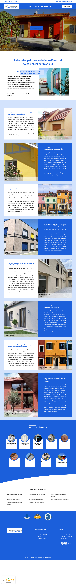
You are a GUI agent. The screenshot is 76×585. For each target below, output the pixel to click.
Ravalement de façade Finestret (36, 502)
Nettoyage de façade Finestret (36, 499)
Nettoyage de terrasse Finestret (14, 494)
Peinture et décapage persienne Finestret (14, 503)
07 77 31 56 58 (16, 1)
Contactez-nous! (36, 28)
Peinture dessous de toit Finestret (37, 494)
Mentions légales (47, 557)
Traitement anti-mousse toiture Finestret (58, 495)
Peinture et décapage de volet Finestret (60, 499)
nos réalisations (46, 6)
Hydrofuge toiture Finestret (13, 499)
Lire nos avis (8, 582)
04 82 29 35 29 (8, 1)
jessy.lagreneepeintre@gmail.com (64, 1)
